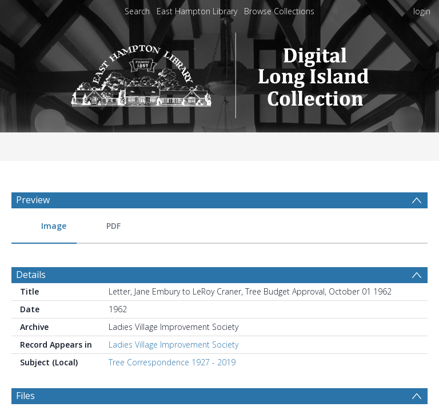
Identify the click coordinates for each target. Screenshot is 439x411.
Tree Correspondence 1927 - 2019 (172, 320)
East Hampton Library (197, 11)
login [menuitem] (421, 11)
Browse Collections (279, 11)
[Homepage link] (220, 72)
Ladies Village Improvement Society (173, 302)
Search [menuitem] (137, 11)
